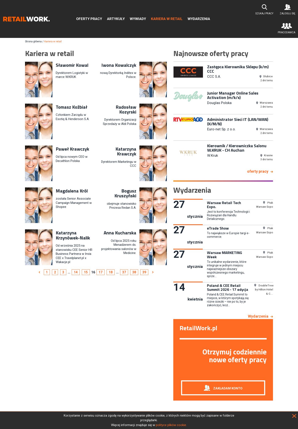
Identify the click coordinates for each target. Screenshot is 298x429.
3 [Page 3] (63, 272)
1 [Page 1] (47, 272)
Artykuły (116, 19)
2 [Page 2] (55, 272)
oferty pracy (257, 171)
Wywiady (138, 19)
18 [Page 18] (111, 272)
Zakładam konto (227, 388)
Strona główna (33, 41)
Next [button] (276, 114)
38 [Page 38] (134, 272)
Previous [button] (170, 114)
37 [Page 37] (124, 272)
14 (76, 272)
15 (86, 272)
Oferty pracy (89, 19)
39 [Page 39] (144, 272)
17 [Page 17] (100, 272)
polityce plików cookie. (171, 425)
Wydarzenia (199, 19)
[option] (223, 74)
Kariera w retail (167, 19)
